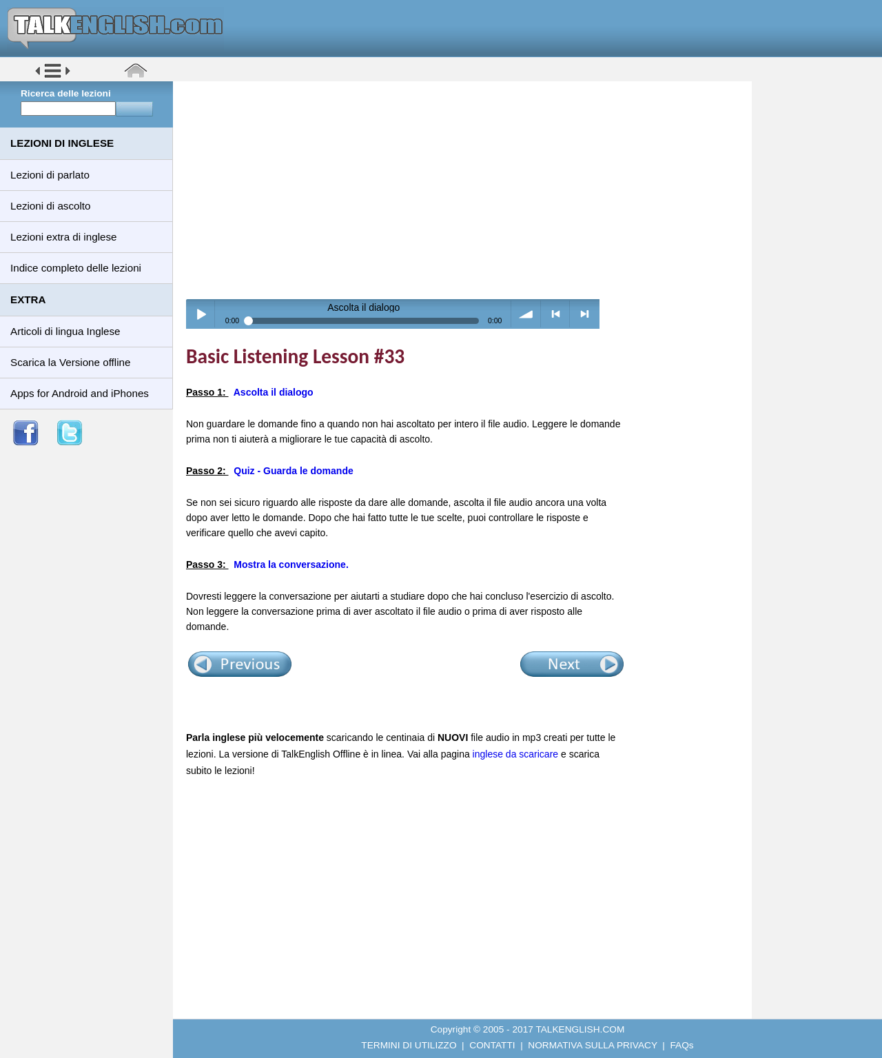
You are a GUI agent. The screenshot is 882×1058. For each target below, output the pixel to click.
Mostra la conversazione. (291, 564)
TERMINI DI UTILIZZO (408, 1045)
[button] (52, 77)
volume (526, 314)
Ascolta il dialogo (274, 392)
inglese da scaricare (516, 754)
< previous (555, 314)
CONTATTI (492, 1045)
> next (584, 314)
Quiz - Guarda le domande (293, 470)
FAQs (682, 1045)
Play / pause (200, 314)
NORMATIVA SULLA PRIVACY (592, 1045)
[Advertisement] (467, 189)
